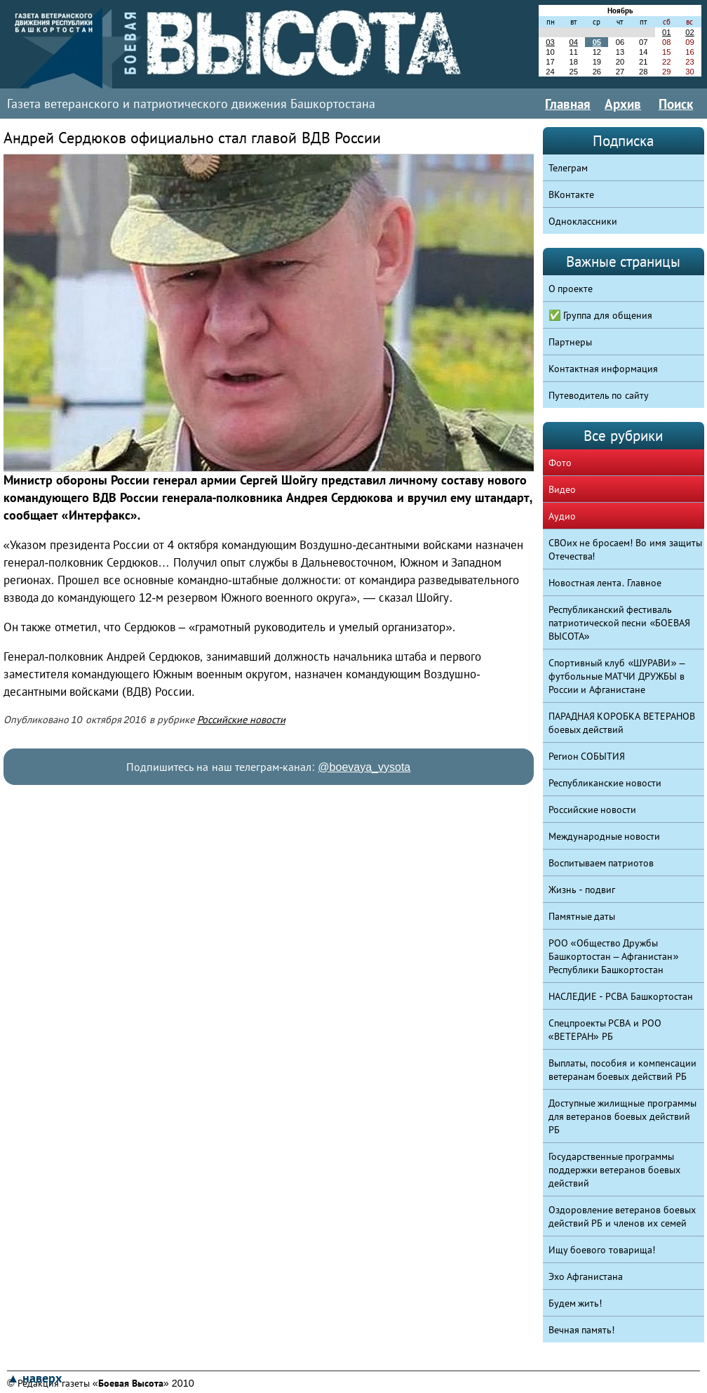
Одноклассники (582, 221)
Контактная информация (603, 368)
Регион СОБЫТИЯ (587, 756)
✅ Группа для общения (600, 315)
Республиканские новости (605, 782)
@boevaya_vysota (364, 767)
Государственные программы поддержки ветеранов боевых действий (614, 1170)
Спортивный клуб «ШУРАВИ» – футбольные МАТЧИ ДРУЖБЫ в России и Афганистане (616, 676)
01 (666, 32)
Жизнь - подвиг (582, 889)
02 (689, 32)
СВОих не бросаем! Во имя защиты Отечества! (625, 549)
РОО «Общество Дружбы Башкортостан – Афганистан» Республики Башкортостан (613, 956)
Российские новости (241, 719)
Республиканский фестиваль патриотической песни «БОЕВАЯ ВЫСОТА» (619, 623)
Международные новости (604, 836)
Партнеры (570, 342)
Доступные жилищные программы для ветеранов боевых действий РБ (622, 1116)
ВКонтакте (571, 194)
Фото (560, 462)
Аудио (562, 516)
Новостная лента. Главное (605, 582)
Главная (568, 104)
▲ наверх (34, 1378)
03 (550, 42)
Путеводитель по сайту (598, 395)
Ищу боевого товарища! (602, 1249)
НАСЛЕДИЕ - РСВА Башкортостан (621, 996)
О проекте (570, 288)
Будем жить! (575, 1303)
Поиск (676, 104)
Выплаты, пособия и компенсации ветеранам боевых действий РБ (622, 1069)
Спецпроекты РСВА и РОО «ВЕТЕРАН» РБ (605, 1029)
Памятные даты (582, 916)
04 (573, 42)
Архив (623, 104)
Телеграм (568, 167)
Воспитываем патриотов (601, 863)
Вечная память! (581, 1329)
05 (597, 42)
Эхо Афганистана (586, 1276)
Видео (562, 489)
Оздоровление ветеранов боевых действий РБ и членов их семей (622, 1216)
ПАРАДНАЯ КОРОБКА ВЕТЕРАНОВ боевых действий (622, 723)
